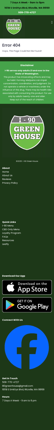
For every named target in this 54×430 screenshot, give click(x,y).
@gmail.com (26, 386)
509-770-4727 (27, 12)
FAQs (5, 236)
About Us (7, 175)
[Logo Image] (14, 27)
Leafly (5, 244)
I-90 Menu (8, 225)
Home (5, 171)
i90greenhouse (10, 386)
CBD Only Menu (11, 229)
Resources (8, 240)
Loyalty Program (11, 233)
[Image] (27, 287)
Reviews (6, 179)
